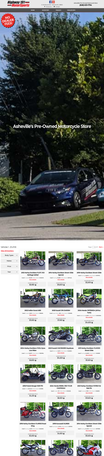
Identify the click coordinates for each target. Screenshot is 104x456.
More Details (32, 279)
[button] (35, 285)
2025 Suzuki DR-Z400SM (61, 310)
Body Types (9, 255)
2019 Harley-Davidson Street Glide (89, 273)
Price (9, 266)
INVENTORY (45, 10)
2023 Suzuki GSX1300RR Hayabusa (61, 348)
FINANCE (58, 10)
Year (9, 272)
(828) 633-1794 (86, 5)
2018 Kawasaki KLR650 (61, 424)
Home (33, 10)
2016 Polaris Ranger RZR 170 (33, 386)
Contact (57, 6)
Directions (48, 6)
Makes (9, 261)
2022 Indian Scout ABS (33, 310)
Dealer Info (71, 10)
